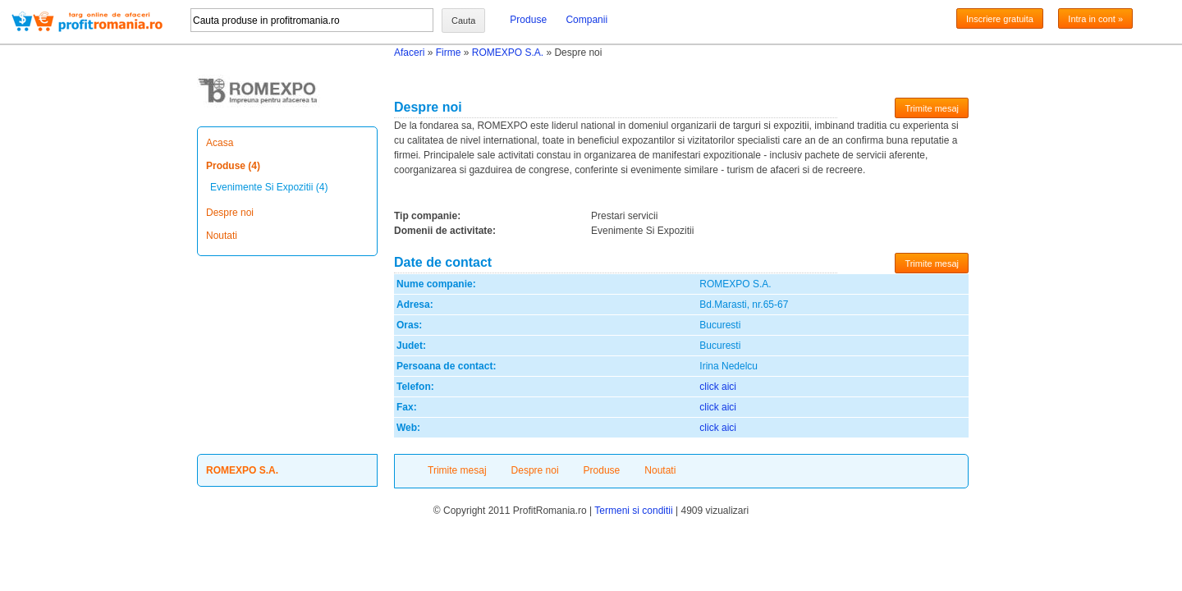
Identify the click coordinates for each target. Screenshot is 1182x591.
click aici (717, 386)
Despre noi (230, 212)
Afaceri (409, 52)
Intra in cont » (1095, 19)
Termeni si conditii (633, 510)
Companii (586, 19)
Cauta (463, 20)
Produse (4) (233, 166)
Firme (448, 52)
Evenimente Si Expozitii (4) (269, 187)
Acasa (219, 143)
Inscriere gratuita (999, 19)
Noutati (221, 235)
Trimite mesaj (932, 108)
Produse (528, 19)
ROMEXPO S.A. (507, 52)
